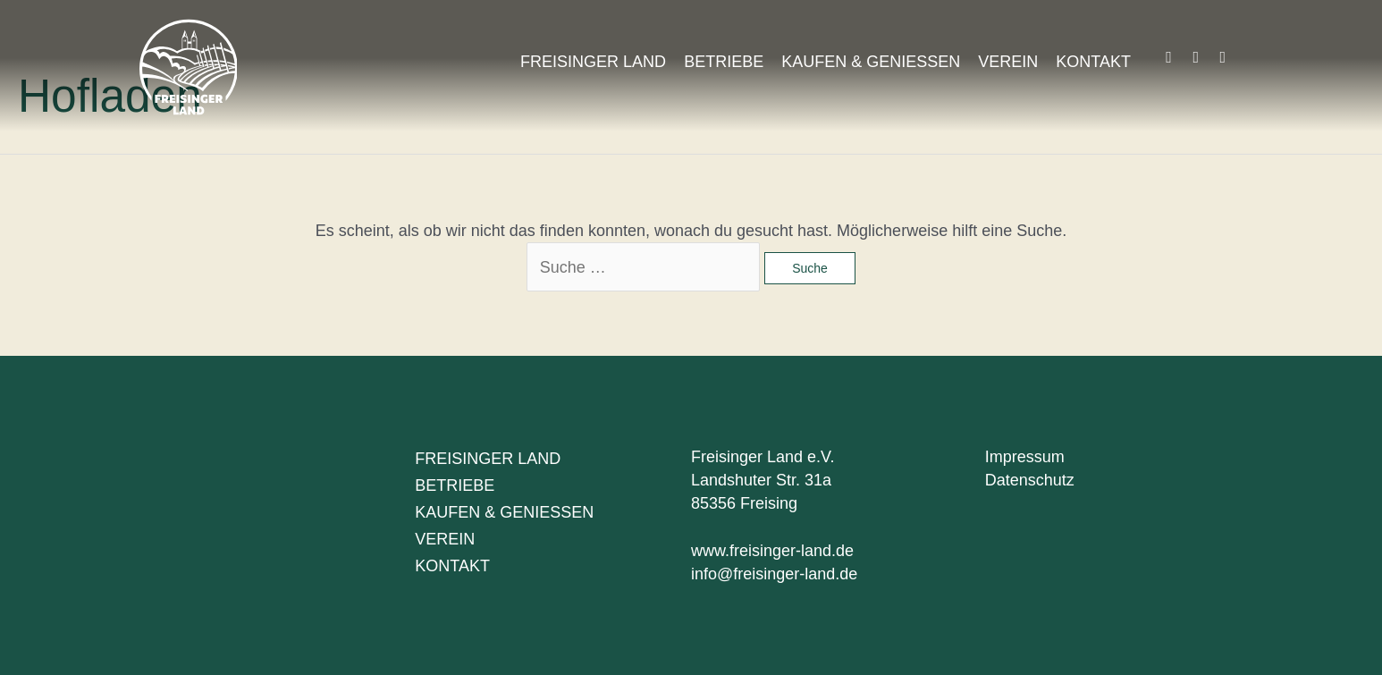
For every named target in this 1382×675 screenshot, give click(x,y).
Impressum (1025, 457)
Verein (1008, 62)
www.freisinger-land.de (772, 551)
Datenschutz (1029, 480)
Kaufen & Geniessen (870, 62)
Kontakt (1093, 62)
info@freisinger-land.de (774, 574)
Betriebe (723, 62)
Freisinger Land (593, 62)
